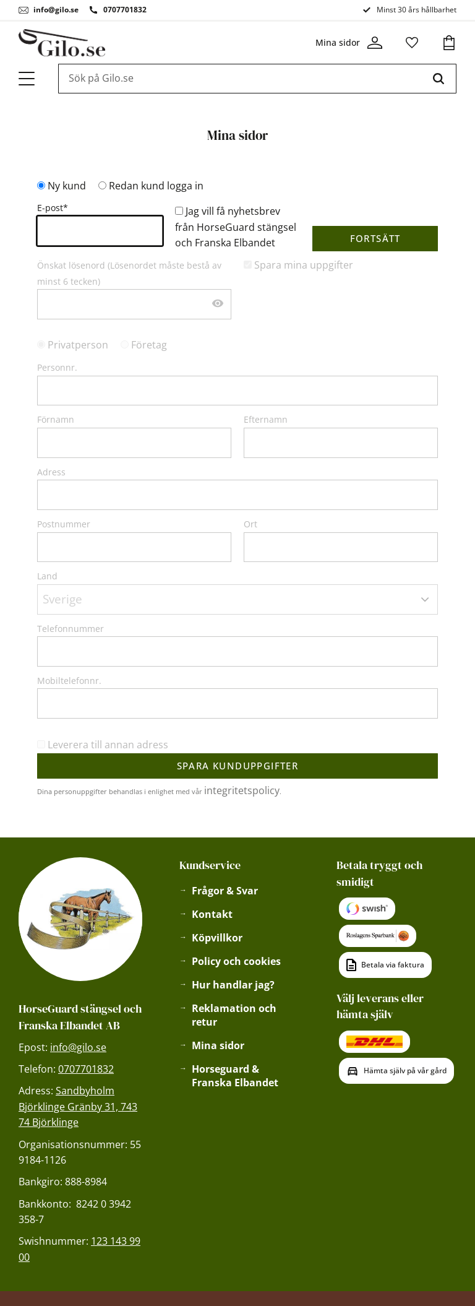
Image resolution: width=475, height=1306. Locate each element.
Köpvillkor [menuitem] (217, 938)
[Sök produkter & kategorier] (240, 78)
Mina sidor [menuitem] (218, 1045)
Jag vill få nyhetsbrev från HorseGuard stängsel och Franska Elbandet (235, 226)
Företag (149, 345)
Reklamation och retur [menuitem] (234, 1015)
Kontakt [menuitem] (212, 914)
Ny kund (67, 185)
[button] (27, 78)
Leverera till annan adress (108, 744)
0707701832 (125, 9)
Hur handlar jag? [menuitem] (233, 985)
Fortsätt (375, 238)
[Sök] (438, 78)
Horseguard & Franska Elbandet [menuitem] (235, 1075)
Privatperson (78, 345)
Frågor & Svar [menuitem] (225, 890)
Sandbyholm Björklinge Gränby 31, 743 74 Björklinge (78, 1106)
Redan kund (156, 185)
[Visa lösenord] (217, 304)
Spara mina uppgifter (303, 265)
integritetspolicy (242, 790)
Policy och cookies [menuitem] (236, 961)
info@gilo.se (56, 9)
